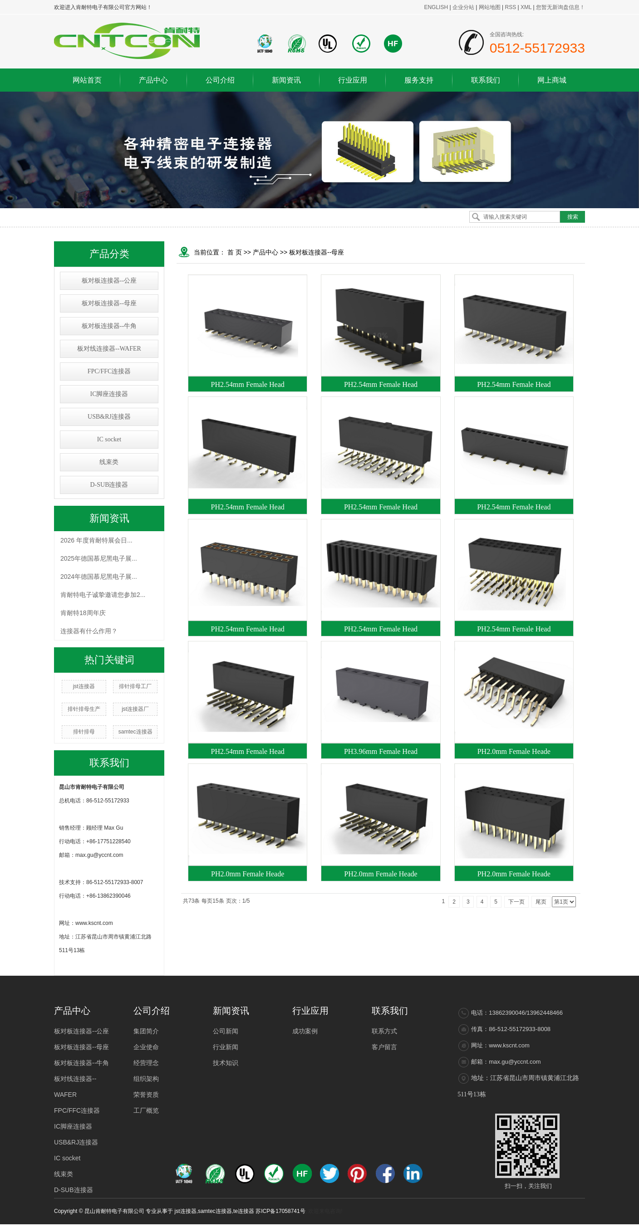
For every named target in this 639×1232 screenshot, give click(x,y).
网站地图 (490, 7)
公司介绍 (220, 80)
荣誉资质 (146, 1094)
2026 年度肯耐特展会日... (96, 540)
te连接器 (243, 1211)
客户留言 (384, 1047)
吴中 (511, 1228)
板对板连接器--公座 (109, 280)
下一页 (516, 902)
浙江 (499, 1228)
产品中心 (153, 80)
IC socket (109, 439)
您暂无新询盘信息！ (560, 7)
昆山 (567, 1228)
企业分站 (463, 7)
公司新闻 (225, 1031)
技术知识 (225, 1062)
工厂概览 (146, 1110)
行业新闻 (225, 1047)
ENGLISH (436, 7)
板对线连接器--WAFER (109, 348)
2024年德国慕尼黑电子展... (98, 576)
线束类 (108, 462)
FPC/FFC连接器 (109, 371)
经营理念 (146, 1062)
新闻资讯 (286, 80)
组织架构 (146, 1078)
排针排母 (84, 731)
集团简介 (146, 1031)
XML (526, 7)
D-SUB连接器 (109, 484)
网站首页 (87, 80)
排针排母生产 (84, 709)
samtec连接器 (135, 731)
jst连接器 (84, 686)
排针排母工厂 (135, 686)
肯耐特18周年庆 (83, 612)
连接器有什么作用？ (89, 631)
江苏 (474, 1228)
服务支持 (418, 80)
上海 (487, 1228)
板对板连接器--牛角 (109, 326)
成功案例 (305, 1031)
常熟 (536, 1228)
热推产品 (421, 1228)
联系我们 (485, 80)
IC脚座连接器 (109, 394)
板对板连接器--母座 (109, 303)
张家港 (552, 1228)
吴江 (579, 1228)
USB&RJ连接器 (109, 416)
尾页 (541, 902)
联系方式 (384, 1031)
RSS (510, 7)
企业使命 (146, 1047)
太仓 (524, 1228)
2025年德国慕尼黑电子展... (98, 558)
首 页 (234, 252)
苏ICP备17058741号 (280, 1211)
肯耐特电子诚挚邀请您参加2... (102, 594)
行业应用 (352, 80)
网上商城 (551, 80)
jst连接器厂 (135, 709)
